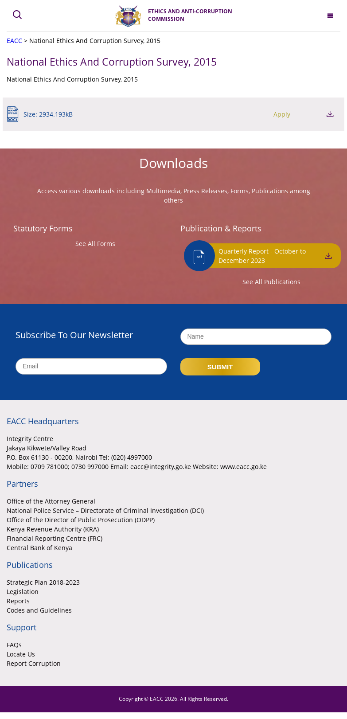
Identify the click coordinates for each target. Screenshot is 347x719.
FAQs (14, 645)
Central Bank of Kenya (39, 547)
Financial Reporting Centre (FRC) (54, 538)
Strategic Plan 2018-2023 (43, 582)
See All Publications (271, 281)
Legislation (23, 591)
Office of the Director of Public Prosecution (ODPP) (81, 520)
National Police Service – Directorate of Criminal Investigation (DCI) (105, 510)
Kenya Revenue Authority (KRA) (53, 529)
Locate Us (21, 654)
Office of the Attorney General (51, 501)
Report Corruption (34, 663)
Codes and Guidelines (39, 610)
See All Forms (95, 243)
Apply (281, 114)
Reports (18, 601)
